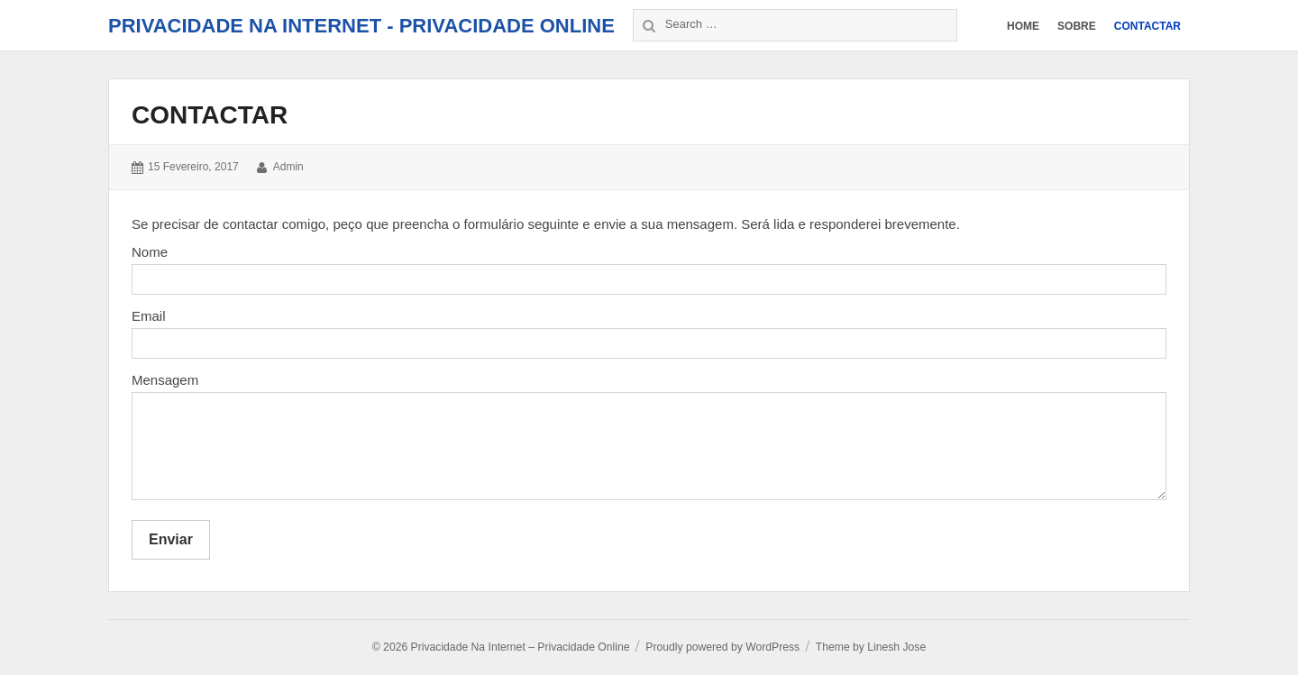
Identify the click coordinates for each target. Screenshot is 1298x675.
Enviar (171, 539)
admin (288, 166)
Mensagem (165, 380)
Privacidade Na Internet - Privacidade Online (361, 25)
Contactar (210, 115)
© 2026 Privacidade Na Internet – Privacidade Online (501, 647)
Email (149, 316)
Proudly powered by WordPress (722, 647)
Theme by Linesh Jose (871, 647)
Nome (150, 252)
